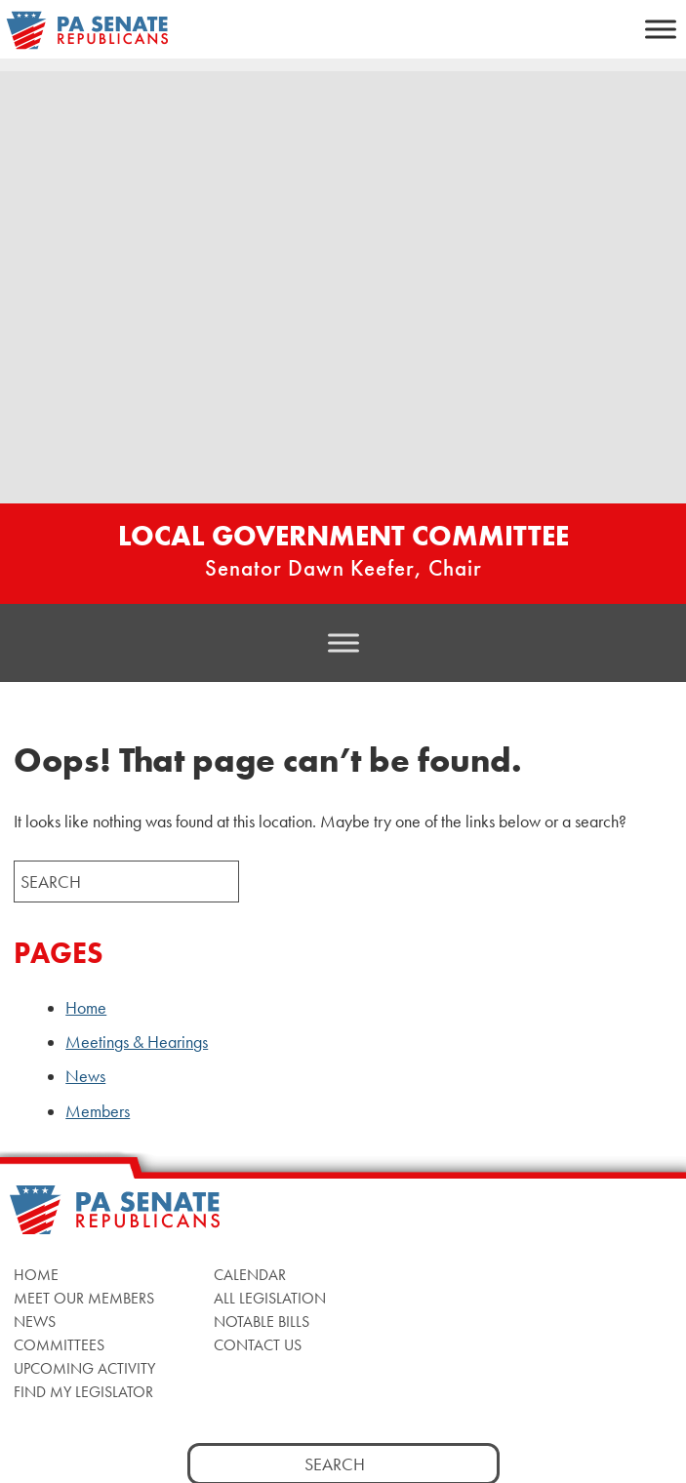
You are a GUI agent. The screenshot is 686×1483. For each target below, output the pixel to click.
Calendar (250, 1274)
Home (85, 1008)
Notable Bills (261, 1321)
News (85, 1076)
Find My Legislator (83, 1392)
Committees (59, 1345)
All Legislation (270, 1298)
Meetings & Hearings (136, 1042)
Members (97, 1111)
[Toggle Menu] (660, 29)
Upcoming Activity (84, 1368)
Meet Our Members (84, 1298)
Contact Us (258, 1345)
